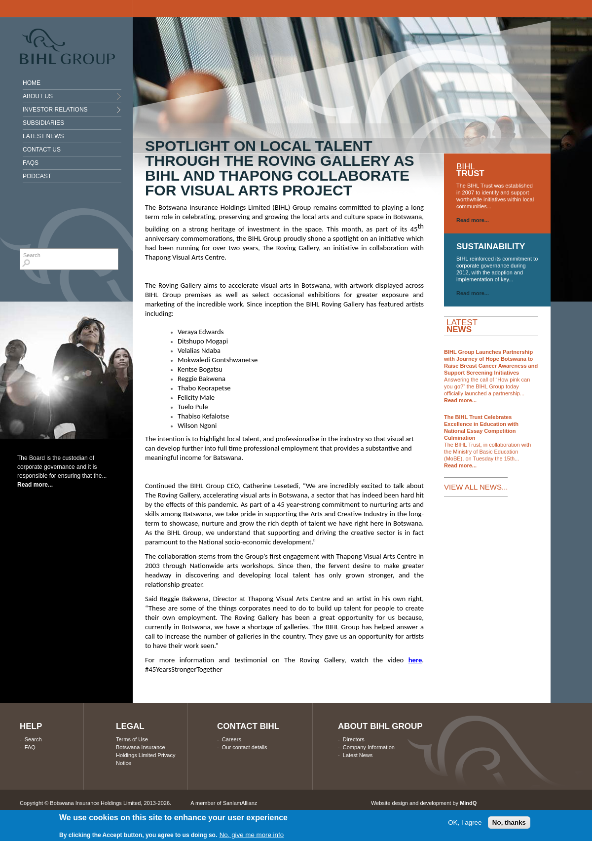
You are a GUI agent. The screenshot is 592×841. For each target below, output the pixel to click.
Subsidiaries (43, 122)
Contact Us (42, 149)
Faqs (30, 162)
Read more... (35, 484)
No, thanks (509, 822)
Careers (231, 739)
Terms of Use (132, 739)
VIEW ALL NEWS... (476, 487)
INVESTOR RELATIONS (55, 109)
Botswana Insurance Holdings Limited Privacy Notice (145, 755)
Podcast (37, 176)
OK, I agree (464, 822)
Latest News (43, 136)
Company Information (369, 747)
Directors (354, 739)
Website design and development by (424, 803)
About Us (38, 96)
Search (33, 739)
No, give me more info (252, 835)
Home (31, 82)
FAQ (30, 747)
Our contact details (244, 747)
